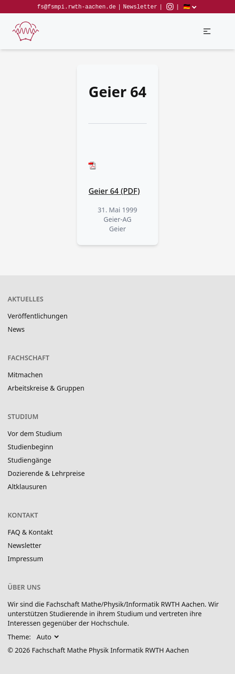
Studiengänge (29, 460)
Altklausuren (27, 486)
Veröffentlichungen (37, 315)
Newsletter (140, 7)
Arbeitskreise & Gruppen (46, 387)
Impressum (25, 558)
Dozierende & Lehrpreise (46, 473)
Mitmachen (25, 374)
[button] (207, 31)
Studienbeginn (30, 446)
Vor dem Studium (35, 433)
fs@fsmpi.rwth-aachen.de (76, 7)
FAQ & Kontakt (30, 532)
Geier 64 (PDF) (114, 191)
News (16, 329)
